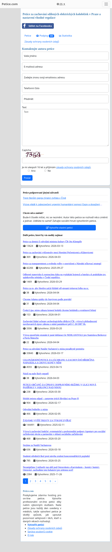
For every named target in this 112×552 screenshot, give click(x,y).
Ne (49, 170)
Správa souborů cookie (40, 531)
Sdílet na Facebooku (37, 26)
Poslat (27, 177)
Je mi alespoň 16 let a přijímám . (56, 167)
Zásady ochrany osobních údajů (41, 41)
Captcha (26, 150)
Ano (33, 170)
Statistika (65, 35)
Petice (27, 35)
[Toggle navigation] (106, 4)
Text (24, 107)
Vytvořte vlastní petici (59, 227)
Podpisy (45, 35)
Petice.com (10, 4)
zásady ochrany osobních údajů (73, 167)
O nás (31, 535)
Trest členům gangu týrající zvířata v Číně (44, 198)
